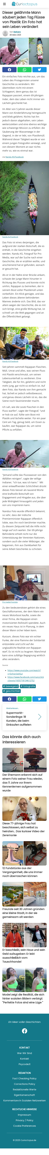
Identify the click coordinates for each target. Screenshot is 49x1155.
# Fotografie (28, 686)
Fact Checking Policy (24, 1078)
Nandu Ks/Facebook (10, 237)
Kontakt (24, 1058)
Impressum (24, 1114)
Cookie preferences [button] (24, 1125)
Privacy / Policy (24, 1120)
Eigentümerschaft (24, 1095)
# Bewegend (10, 686)
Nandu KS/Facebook (14, 157)
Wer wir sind (24, 1053)
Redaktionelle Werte (24, 1089)
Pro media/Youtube (10, 602)
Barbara (17, 32)
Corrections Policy (24, 1084)
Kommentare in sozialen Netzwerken (24, 1100)
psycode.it (24, 1064)
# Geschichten (11, 691)
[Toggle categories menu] (4, 4)
